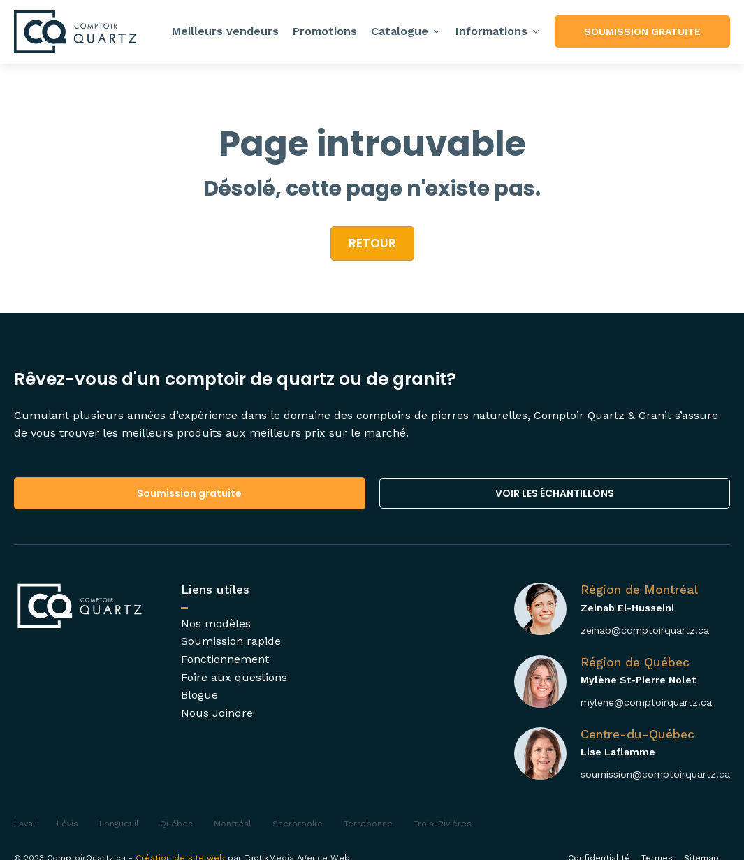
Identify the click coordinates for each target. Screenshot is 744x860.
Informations (498, 31)
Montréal (232, 824)
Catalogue (406, 31)
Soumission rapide (231, 641)
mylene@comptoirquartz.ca (646, 702)
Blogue (199, 694)
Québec (176, 824)
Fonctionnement (225, 659)
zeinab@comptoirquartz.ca (645, 630)
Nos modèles (216, 623)
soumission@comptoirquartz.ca (655, 774)
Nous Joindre (217, 713)
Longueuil (119, 824)
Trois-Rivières (443, 824)
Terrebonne (368, 824)
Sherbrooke (297, 824)
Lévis (67, 824)
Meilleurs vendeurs (225, 31)
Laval (25, 824)
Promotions (325, 31)
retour (372, 243)
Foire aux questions (234, 677)
